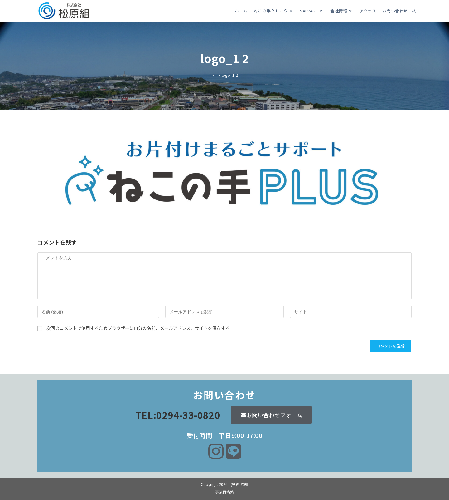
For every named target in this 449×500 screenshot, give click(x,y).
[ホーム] (213, 75)
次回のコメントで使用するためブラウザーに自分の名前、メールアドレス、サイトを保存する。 (140, 328)
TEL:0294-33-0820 (177, 415)
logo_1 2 (230, 75)
